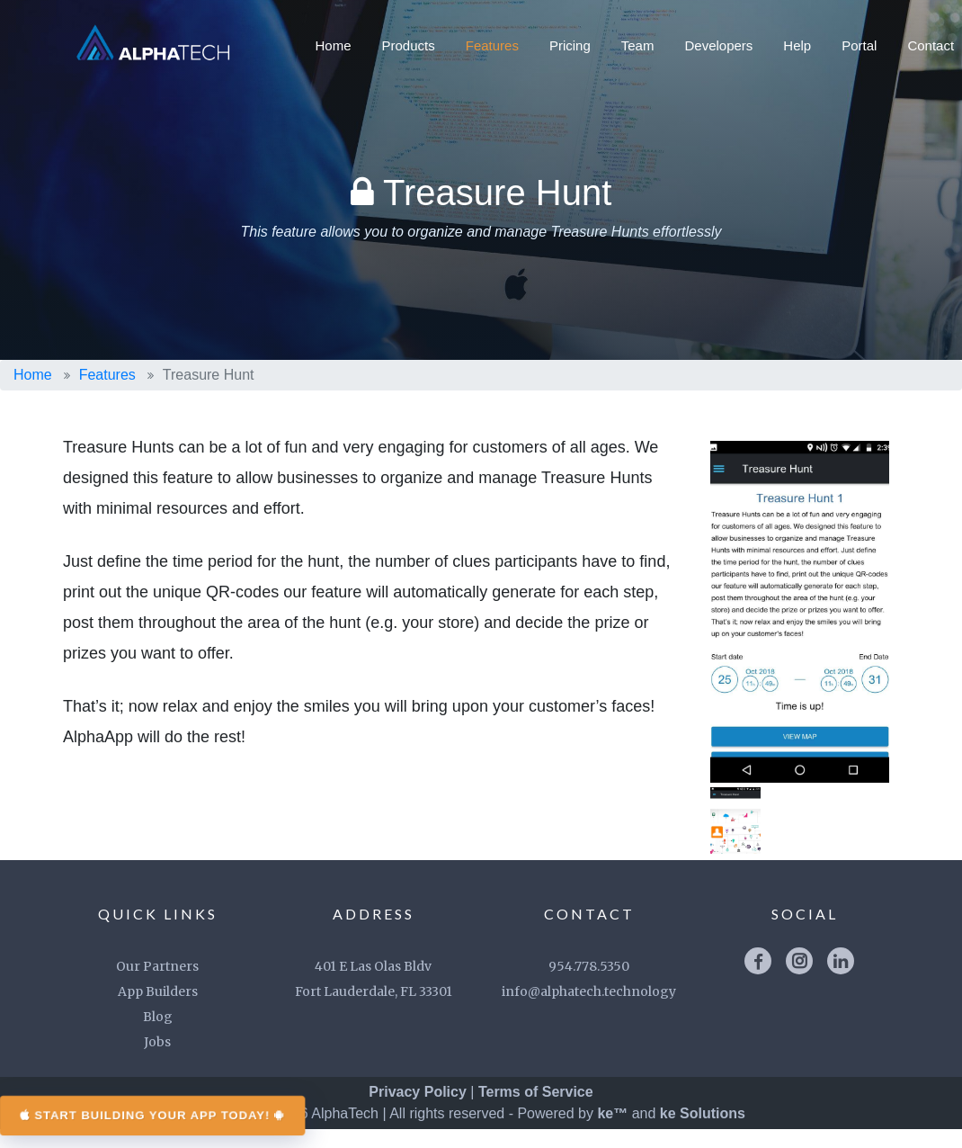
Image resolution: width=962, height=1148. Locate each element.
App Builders (158, 1010)
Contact (930, 45)
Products (408, 45)
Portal (859, 45)
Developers (718, 45)
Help (797, 45)
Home (334, 45)
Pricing (570, 45)
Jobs (157, 1061)
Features (492, 45)
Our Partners (157, 985)
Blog (158, 1035)
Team (638, 45)
